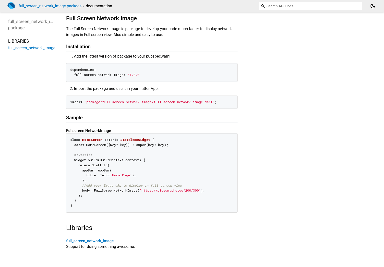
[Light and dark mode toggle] (373, 6)
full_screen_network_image (90, 241)
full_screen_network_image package (50, 6)
